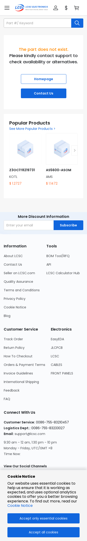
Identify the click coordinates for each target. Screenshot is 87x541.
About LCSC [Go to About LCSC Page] (13, 256)
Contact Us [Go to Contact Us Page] (13, 264)
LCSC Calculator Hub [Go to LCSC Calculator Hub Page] (63, 273)
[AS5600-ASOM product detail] (62, 159)
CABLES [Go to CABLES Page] (56, 364)
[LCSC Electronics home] (31, 7)
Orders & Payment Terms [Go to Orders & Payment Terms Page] (24, 364)
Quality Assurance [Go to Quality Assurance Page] (18, 281)
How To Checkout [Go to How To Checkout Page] (18, 356)
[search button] (77, 23)
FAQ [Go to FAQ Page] (7, 399)
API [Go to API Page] (48, 264)
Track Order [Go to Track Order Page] (13, 339)
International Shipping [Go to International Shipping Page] (21, 382)
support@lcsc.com (30, 434)
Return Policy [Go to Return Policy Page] (14, 347)
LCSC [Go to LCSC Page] (55, 356)
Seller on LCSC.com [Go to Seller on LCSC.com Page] (19, 273)
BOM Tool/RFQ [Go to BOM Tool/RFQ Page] (58, 256)
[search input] (37, 23)
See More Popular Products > (32, 128)
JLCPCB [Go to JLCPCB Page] (57, 347)
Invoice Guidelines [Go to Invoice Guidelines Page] (18, 373)
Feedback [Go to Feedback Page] (11, 390)
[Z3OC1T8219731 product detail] (25, 159)
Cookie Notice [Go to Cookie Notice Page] (15, 307)
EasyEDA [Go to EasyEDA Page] (57, 339)
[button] (55, 8)
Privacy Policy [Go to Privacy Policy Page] (15, 298)
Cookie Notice (20, 505)
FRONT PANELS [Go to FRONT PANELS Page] (62, 373)
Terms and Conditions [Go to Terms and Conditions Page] (22, 290)
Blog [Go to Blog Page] (7, 315)
